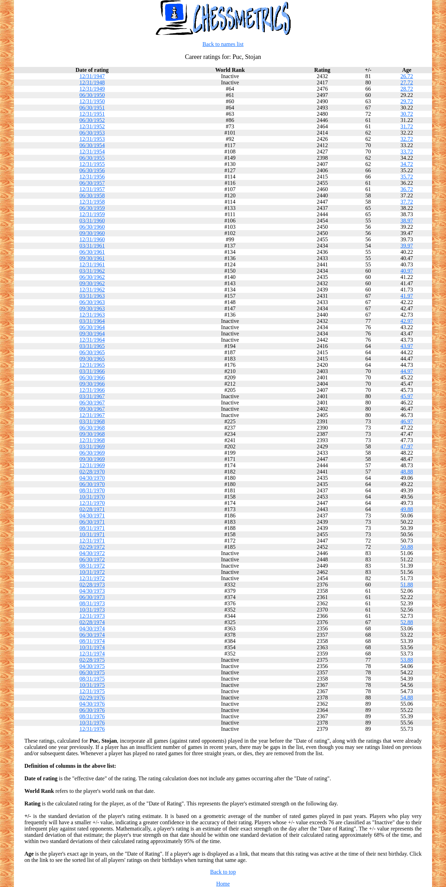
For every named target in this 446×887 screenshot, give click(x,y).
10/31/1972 (92, 572)
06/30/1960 (92, 227)
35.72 (406, 177)
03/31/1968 (92, 421)
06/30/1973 (92, 597)
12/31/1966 (92, 390)
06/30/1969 (92, 453)
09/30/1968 (92, 434)
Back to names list (223, 44)
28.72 (406, 89)
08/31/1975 (92, 679)
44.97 (406, 371)
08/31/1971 (92, 528)
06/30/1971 (92, 522)
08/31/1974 (92, 641)
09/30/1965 (92, 359)
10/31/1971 (92, 534)
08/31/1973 (92, 603)
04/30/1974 (92, 628)
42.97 (406, 321)
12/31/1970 (92, 503)
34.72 (406, 164)
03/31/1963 (92, 296)
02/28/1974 (92, 622)
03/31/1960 (92, 220)
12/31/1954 (92, 151)
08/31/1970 (92, 490)
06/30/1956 (92, 170)
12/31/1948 (92, 82)
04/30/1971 (92, 515)
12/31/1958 (92, 202)
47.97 (406, 446)
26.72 (406, 76)
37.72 (406, 202)
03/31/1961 (92, 246)
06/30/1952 (92, 120)
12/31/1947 (92, 76)
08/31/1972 (92, 566)
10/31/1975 (92, 685)
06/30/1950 (92, 95)
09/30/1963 (92, 308)
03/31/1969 (92, 446)
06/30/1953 (92, 133)
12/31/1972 (92, 578)
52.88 (406, 622)
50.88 (406, 547)
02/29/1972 (92, 547)
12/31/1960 (92, 239)
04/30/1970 (92, 478)
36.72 (406, 189)
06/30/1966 (92, 377)
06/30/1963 (92, 302)
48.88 (406, 472)
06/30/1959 (92, 208)
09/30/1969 (92, 459)
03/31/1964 (92, 321)
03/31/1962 (92, 271)
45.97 (406, 396)
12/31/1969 (92, 465)
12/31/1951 (92, 114)
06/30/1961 (92, 252)
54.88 (406, 697)
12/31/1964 (92, 340)
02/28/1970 (92, 472)
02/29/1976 (92, 697)
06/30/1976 (92, 710)
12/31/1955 (92, 164)
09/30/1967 (92, 409)
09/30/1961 (92, 258)
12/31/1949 (92, 89)
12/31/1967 (92, 415)
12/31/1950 (92, 101)
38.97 (406, 220)
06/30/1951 (92, 108)
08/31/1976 (92, 716)
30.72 (406, 114)
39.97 (406, 246)
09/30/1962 (92, 283)
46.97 (406, 421)
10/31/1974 (92, 647)
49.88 (406, 509)
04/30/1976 (92, 704)
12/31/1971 (92, 541)
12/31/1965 (92, 365)
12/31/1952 (92, 126)
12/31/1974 (92, 654)
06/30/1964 (92, 327)
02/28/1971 (92, 509)
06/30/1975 (92, 672)
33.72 (406, 151)
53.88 (406, 660)
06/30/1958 (92, 195)
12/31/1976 (92, 729)
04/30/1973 (92, 591)
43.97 (406, 346)
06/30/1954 (92, 145)
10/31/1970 (92, 497)
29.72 (406, 101)
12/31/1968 (92, 440)
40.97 (406, 271)
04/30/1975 (92, 666)
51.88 (406, 584)
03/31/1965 (92, 346)
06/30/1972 (92, 559)
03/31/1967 (92, 396)
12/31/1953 (92, 139)
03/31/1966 (92, 371)
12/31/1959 (92, 214)
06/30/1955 (92, 158)
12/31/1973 (92, 616)
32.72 (406, 139)
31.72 (406, 126)
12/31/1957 (92, 189)
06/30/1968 (92, 428)
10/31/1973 (92, 610)
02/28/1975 (92, 660)
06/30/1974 (92, 635)
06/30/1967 (92, 402)
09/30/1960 (92, 233)
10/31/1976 (92, 723)
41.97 (406, 296)
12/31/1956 (92, 177)
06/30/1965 (92, 352)
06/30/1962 (92, 277)
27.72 (406, 82)
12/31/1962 (92, 290)
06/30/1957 (92, 183)
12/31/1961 (92, 264)
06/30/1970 (92, 484)
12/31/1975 (92, 691)
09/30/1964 (92, 333)
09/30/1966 (92, 384)
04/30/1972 (92, 553)
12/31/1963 (92, 315)
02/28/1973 (92, 584)
